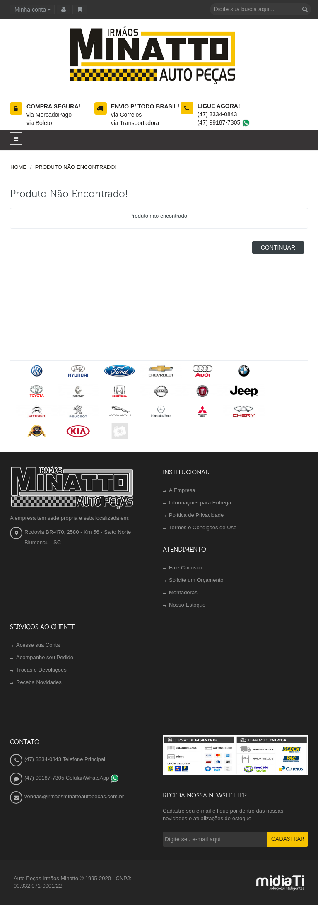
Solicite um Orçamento (196, 580)
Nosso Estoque (187, 605)
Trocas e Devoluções (41, 670)
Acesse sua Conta (38, 645)
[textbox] (260, 9)
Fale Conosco (185, 567)
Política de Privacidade (196, 515)
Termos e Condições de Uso (202, 527)
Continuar (278, 247)
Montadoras (183, 592)
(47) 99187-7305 (224, 122)
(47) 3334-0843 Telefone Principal (64, 759)
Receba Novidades (39, 682)
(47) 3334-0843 (217, 114)
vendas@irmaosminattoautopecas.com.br (74, 796)
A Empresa (182, 490)
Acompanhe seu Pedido (44, 657)
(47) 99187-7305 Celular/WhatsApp (71, 778)
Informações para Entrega (200, 502)
